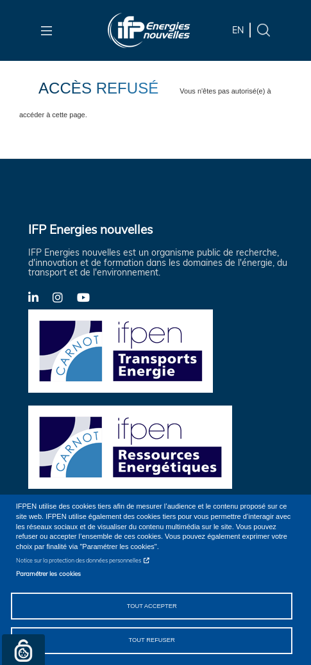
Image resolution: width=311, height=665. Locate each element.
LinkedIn (40, 296)
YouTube (89, 296)
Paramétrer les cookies (48, 573)
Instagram (65, 296)
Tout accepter (152, 606)
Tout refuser (151, 640)
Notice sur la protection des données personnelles (78, 560)
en (238, 30)
